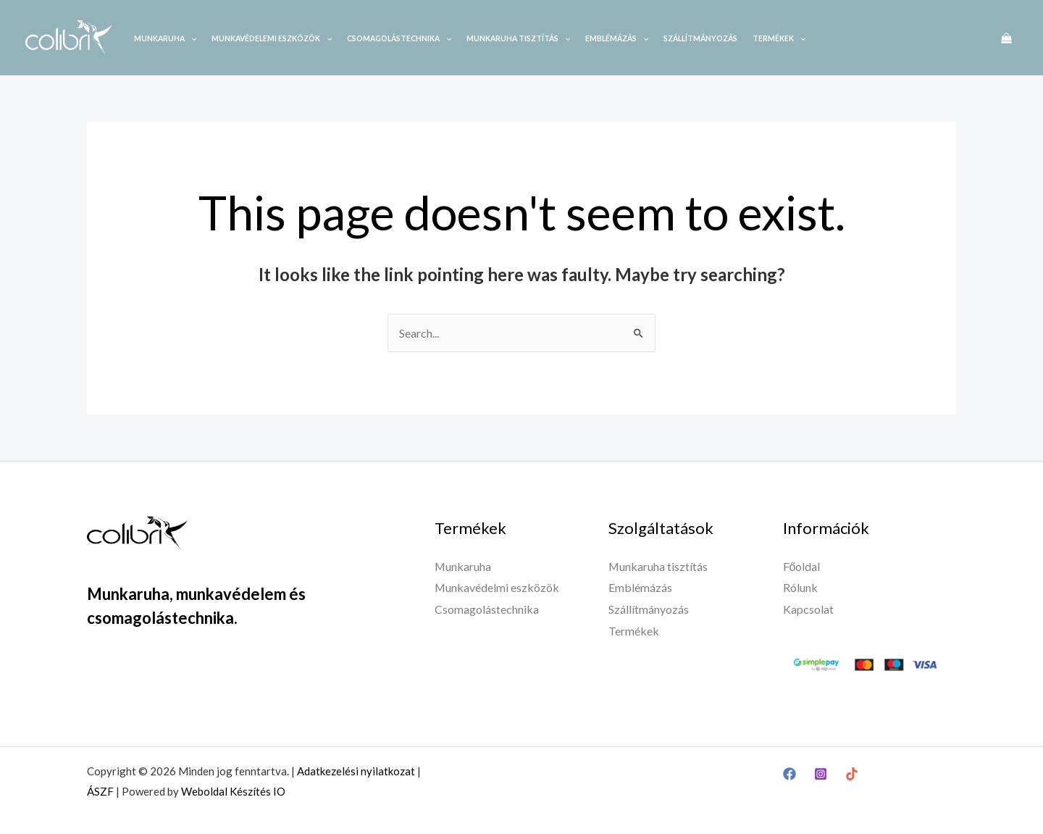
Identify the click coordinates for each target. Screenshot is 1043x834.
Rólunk (800, 587)
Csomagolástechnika (399, 38)
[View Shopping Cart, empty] (1006, 38)
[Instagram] (820, 773)
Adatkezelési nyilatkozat (356, 770)
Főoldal (802, 566)
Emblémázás (616, 38)
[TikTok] (851, 773)
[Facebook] (789, 773)
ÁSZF (100, 791)
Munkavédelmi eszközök (497, 587)
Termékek (779, 38)
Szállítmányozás (700, 38)
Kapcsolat (808, 609)
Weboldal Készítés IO (233, 791)
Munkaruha (165, 38)
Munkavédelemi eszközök (271, 38)
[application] (190, 38)
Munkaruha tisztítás (518, 38)
